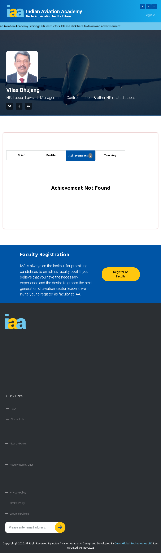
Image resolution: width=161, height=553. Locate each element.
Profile (51, 155)
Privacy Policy (18, 492)
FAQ (13, 408)
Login (150, 15)
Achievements (80, 155)
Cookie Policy (17, 503)
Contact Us (17, 419)
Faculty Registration (22, 464)
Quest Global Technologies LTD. (133, 543)
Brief (21, 155)
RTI (11, 454)
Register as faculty (121, 274)
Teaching (110, 155)
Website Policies (19, 513)
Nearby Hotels (18, 443)
